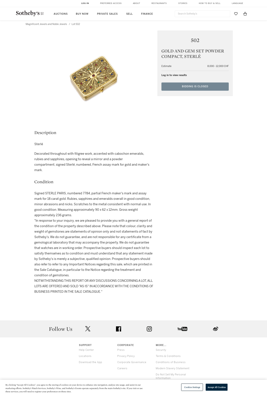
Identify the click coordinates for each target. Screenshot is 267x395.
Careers (122, 368)
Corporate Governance (131, 362)
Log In (85, 3)
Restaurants (159, 3)
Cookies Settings (192, 387)
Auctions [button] (61, 13)
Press (121, 350)
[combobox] (202, 13)
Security (161, 350)
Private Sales (107, 13)
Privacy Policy (126, 356)
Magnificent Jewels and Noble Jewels (46, 24)
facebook (118, 328)
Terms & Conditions (168, 356)
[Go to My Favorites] (236, 13)
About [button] (136, 3)
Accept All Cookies (217, 387)
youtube (182, 329)
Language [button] (237, 3)
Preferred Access (111, 3)
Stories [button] (182, 3)
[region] (133, 387)
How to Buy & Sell (210, 3)
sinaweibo (215, 329)
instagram (149, 328)
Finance (147, 13)
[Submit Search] (226, 13)
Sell (129, 13)
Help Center (86, 350)
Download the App (90, 362)
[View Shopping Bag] (245, 13)
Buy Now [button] (82, 13)
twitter (87, 328)
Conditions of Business (171, 362)
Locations (85, 356)
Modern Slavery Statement (172, 368)
